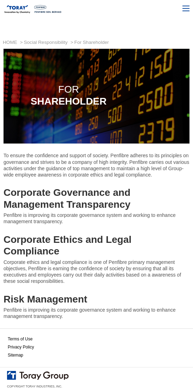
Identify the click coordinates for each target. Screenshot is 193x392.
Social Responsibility (46, 42)
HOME (10, 42)
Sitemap (15, 355)
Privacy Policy (21, 347)
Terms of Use (20, 339)
